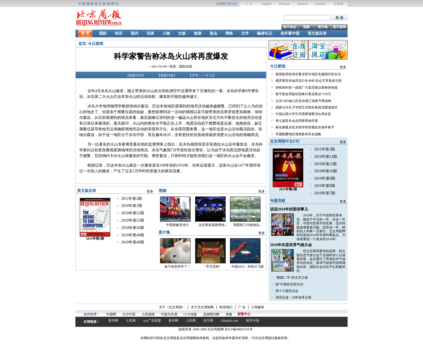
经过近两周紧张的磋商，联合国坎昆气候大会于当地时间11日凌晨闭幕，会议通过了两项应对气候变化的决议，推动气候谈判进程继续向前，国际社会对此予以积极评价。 (320, 261)
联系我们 (225, 307)
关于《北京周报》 (172, 307)
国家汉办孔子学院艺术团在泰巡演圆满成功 (306, 107)
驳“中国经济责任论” (290, 284)
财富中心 (244, 314)
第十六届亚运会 (286, 291)
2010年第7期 (324, 193)
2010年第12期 (325, 157)
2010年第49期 (132, 235)
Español (320, 4)
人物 (166, 33)
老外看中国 (289, 33)
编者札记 (264, 33)
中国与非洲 (169, 314)
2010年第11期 (325, 164)
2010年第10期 (325, 171)
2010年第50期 (132, 228)
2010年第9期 (324, 178)
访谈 (150, 33)
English (267, 4)
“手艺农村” (213, 266)
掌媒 (229, 314)
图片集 (323, 27)
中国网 (111, 314)
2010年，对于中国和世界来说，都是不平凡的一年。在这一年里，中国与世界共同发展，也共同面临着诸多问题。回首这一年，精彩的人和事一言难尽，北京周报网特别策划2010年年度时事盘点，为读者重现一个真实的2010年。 (320, 227)
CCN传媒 (190, 314)
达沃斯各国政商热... (212, 225)
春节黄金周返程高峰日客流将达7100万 (303, 94)
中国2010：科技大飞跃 (247, 266)
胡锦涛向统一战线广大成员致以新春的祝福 (306, 87)
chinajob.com (229, 320)
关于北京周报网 (202, 307)
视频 (306, 27)
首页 (82, 44)
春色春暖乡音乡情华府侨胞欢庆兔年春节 (304, 127)
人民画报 (148, 314)
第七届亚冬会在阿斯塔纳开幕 (296, 121)
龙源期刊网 (211, 314)
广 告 (242, 307)
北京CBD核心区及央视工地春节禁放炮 (303, 101)
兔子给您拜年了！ (177, 266)
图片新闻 (339, 27)
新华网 (113, 320)
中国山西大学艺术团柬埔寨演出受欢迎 (303, 114)
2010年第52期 (132, 213)
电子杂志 (289, 27)
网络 (229, 33)
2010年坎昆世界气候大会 (291, 245)
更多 (343, 67)
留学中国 (252, 320)
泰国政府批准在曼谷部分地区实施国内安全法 (308, 74)
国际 (103, 33)
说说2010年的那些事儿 (289, 209)
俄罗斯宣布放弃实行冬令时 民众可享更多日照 (308, 81)
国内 (134, 33)
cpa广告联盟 (152, 320)
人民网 (131, 320)
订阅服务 (257, 307)
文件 (245, 33)
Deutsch (302, 4)
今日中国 (128, 314)
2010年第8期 (324, 186)
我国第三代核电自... (247, 225)
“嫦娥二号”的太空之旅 (291, 277)
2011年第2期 (131, 199)
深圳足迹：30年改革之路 (293, 297)
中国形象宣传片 (177, 225)
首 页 (85, 33)
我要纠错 (166, 75)
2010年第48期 (132, 242)
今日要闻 (95, 44)
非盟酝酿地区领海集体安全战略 (298, 134)
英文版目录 (317, 33)
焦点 (213, 33)
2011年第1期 (324, 149)
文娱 (182, 33)
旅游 (197, 33)
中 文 (248, 4)
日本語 (339, 4)
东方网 (208, 320)
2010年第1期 (131, 206)
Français (284, 4)
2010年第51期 (132, 220)
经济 (118, 33)
